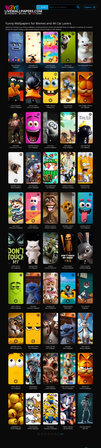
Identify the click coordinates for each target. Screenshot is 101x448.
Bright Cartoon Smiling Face (50, 106)
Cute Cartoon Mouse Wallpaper (33, 227)
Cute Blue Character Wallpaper (33, 307)
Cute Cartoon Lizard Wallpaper (50, 387)
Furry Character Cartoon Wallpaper (16, 106)
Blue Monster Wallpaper (16, 66)
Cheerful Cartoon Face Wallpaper (33, 146)
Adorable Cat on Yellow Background (16, 347)
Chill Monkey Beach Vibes (33, 387)
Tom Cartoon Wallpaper (85, 307)
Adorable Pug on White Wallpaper (16, 187)
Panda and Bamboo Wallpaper (68, 66)
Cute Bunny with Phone (85, 65)
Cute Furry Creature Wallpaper (50, 146)
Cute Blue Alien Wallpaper (68, 347)
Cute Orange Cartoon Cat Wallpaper (85, 106)
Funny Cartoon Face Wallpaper (16, 387)
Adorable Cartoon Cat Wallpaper (67, 227)
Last (62, 434)
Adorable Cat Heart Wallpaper (33, 66)
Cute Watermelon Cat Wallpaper (50, 187)
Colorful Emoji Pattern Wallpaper (50, 66)
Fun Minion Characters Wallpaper (50, 427)
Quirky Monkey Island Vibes (68, 307)
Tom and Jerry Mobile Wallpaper (33, 427)
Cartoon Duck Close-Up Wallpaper (33, 106)
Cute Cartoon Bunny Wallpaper (85, 347)
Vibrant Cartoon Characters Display (68, 187)
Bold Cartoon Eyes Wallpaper (16, 267)
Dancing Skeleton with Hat (85, 427)
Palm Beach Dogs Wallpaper (68, 146)
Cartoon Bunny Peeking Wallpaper (85, 267)
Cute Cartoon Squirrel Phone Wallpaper (68, 387)
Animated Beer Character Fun (85, 187)
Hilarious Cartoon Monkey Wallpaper (50, 227)
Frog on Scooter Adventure (50, 267)
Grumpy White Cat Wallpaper (33, 267)
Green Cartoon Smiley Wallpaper (15, 307)
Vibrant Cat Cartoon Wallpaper (85, 387)
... (58, 434)
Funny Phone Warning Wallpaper (68, 267)
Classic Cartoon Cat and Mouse (68, 427)
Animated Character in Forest (16, 146)
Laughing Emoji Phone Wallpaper (15, 427)
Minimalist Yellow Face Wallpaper (33, 347)
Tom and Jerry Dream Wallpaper (33, 187)
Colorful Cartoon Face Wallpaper (85, 227)
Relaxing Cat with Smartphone (50, 307)
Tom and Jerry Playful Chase (67, 106)
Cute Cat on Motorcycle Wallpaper (16, 227)
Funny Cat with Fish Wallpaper (50, 347)
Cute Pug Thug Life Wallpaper (85, 146)
